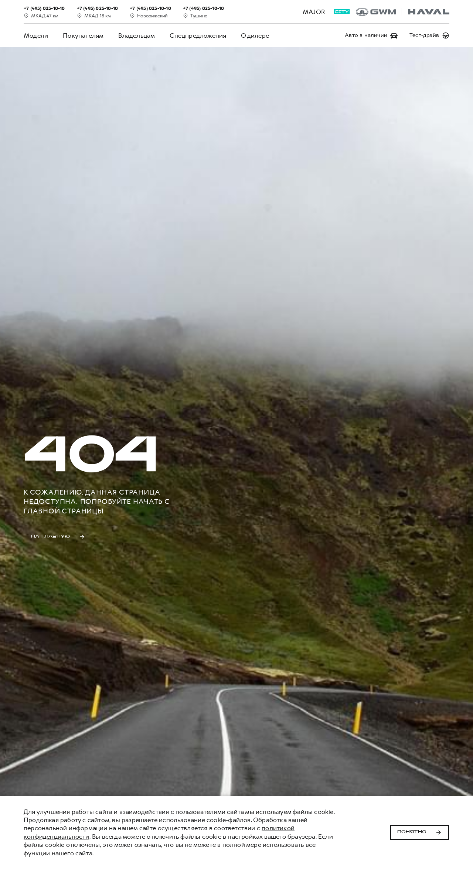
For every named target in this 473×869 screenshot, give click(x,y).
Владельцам (136, 35)
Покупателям (83, 35)
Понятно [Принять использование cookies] (419, 832)
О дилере (255, 35)
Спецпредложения (198, 35)
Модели (36, 35)
